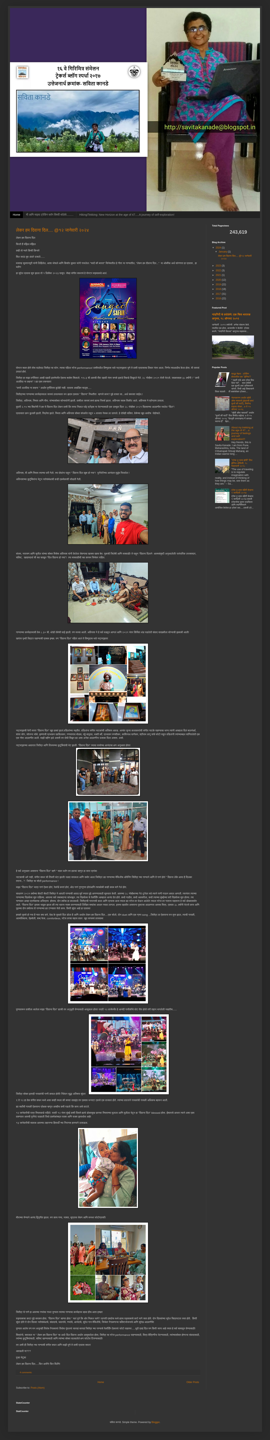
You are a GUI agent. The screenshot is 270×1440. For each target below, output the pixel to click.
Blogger (155, 1422)
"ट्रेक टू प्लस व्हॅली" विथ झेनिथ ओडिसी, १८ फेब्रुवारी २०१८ (241, 463)
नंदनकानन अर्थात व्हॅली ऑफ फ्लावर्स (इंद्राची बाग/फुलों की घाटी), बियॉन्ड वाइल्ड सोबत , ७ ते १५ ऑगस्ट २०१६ (242, 403)
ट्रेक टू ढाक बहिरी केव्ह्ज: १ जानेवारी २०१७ (242, 491)
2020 (219, 279)
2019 (219, 284)
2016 (219, 298)
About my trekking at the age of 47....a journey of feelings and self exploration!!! (242, 433)
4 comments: (26, 1372)
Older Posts (192, 1382)
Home (16, 214)
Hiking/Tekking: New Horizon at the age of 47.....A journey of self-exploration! (126, 214)
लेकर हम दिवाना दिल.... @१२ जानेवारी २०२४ (52, 230)
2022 (219, 270)
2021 (219, 275)
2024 (219, 247)
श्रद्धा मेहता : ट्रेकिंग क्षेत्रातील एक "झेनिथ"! (241, 375)
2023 (219, 265)
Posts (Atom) (37, 1387)
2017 (219, 293)
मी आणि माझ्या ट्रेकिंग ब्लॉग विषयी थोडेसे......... (49, 214)
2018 (219, 289)
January (223, 251)
